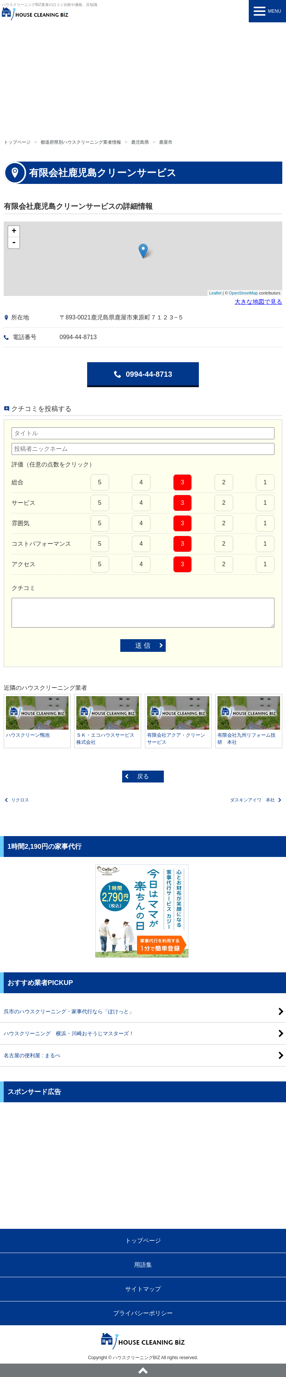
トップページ (17, 142)
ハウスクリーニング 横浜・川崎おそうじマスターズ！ (69, 1033)
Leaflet (215, 293)
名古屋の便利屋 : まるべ (32, 1055)
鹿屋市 (165, 142)
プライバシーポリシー (143, 1313)
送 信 (142, 645)
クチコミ (23, 588)
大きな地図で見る (258, 302)
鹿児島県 (140, 142)
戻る (143, 776)
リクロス (20, 800)
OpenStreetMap (243, 293)
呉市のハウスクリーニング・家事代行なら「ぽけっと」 (69, 1011)
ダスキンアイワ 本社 (252, 800)
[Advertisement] (143, 78)
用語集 (143, 1265)
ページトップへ (143, 1370)
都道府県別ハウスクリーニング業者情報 (81, 142)
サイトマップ (143, 1289)
